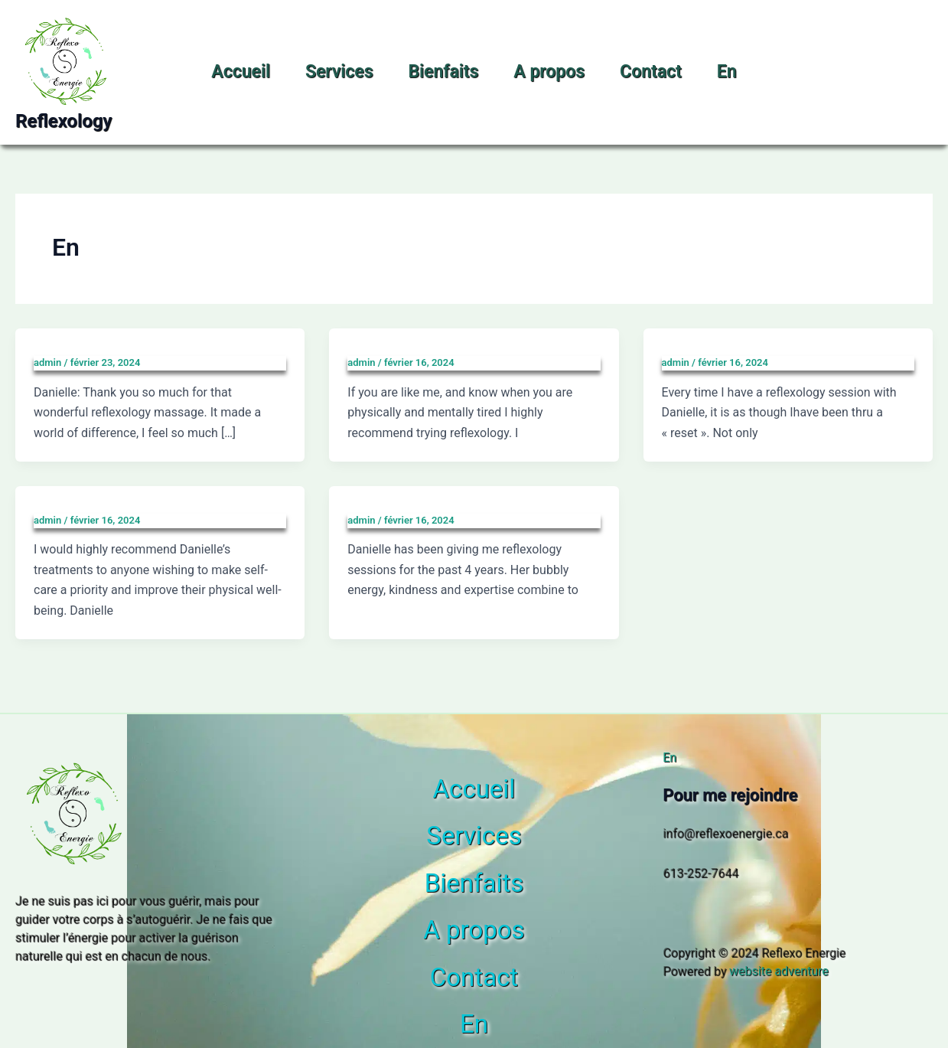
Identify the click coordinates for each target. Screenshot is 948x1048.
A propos (549, 71)
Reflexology (63, 121)
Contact (651, 71)
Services (339, 71)
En (727, 71)
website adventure (779, 971)
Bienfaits (443, 71)
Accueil (240, 71)
